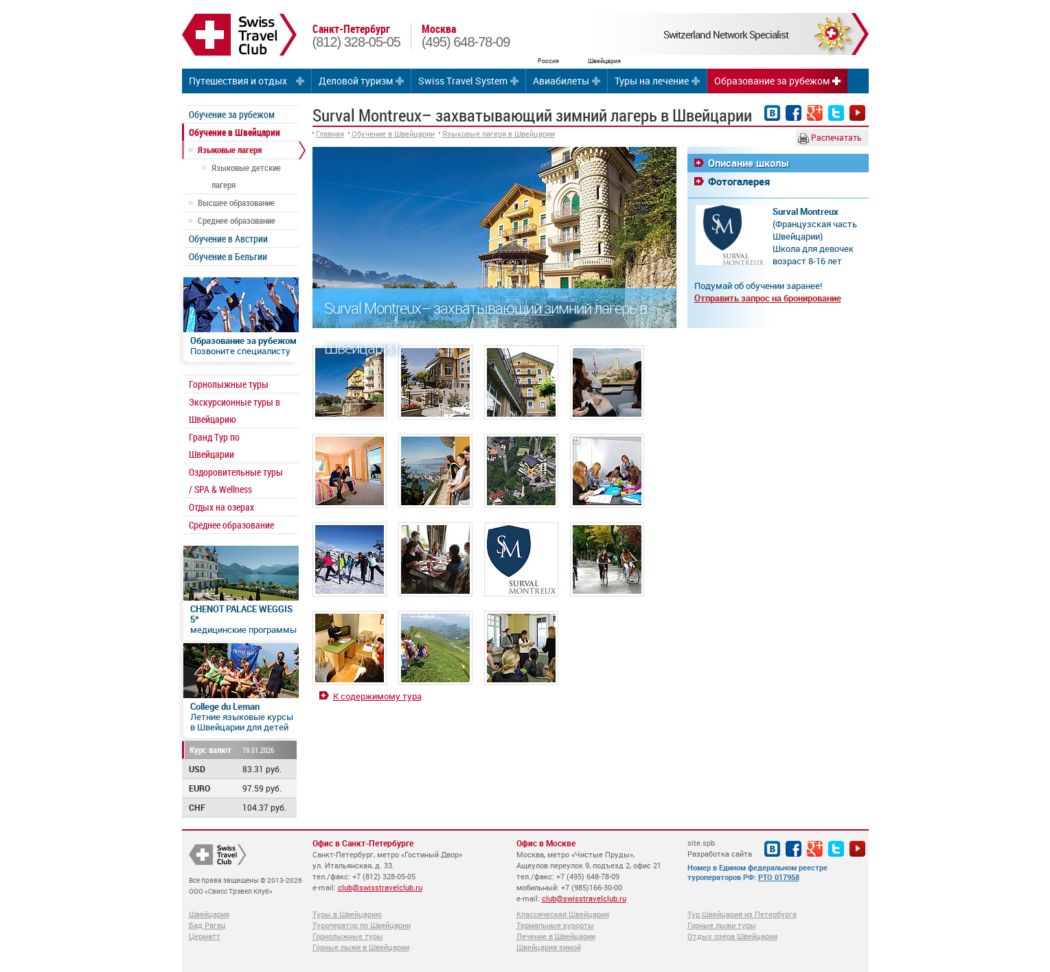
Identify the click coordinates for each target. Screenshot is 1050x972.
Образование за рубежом (772, 80)
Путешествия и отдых (238, 80)
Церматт (204, 936)
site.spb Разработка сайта (719, 848)
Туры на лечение (652, 80)
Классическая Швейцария (562, 914)
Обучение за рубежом (232, 114)
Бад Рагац (207, 925)
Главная (330, 133)
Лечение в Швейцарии (555, 936)
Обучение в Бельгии (228, 256)
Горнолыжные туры (229, 384)
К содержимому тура (377, 696)
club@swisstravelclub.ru (380, 887)
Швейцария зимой (548, 947)
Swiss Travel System (462, 80)
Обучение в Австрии (228, 238)
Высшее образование (236, 202)
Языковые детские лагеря (246, 176)
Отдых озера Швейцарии (732, 936)
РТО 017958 (778, 877)
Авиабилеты (561, 80)
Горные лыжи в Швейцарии (360, 947)
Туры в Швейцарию (347, 914)
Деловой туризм (356, 80)
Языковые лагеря (230, 149)
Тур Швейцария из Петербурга (742, 914)
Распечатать (830, 138)
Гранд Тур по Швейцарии (214, 445)
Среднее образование (236, 220)
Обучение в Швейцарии (234, 132)
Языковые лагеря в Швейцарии (498, 133)
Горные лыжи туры (721, 925)
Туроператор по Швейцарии (361, 925)
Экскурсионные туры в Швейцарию (234, 410)
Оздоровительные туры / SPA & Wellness (236, 480)
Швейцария (209, 914)
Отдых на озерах (221, 506)
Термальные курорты (555, 925)
